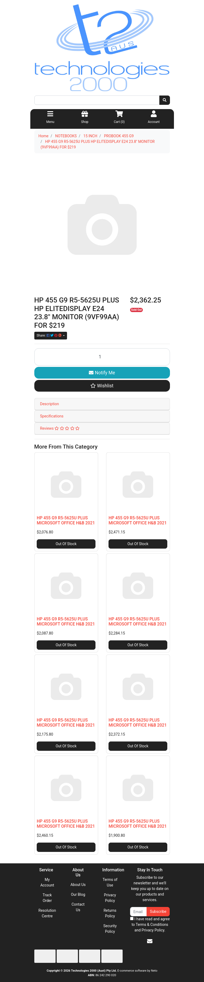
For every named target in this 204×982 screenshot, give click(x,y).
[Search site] (164, 100)
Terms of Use (110, 882)
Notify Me (102, 372)
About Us (78, 884)
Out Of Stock (66, 544)
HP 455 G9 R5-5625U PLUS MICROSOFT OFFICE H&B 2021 (66, 520)
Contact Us (78, 907)
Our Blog (78, 894)
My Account (47, 882)
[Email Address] (138, 911)
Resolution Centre (47, 913)
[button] (102, 386)
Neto (154, 970)
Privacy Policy (110, 898)
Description (49, 404)
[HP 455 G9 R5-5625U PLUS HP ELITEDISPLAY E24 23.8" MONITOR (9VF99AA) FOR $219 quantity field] (102, 357)
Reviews (60, 428)
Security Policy (109, 929)
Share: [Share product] (49, 335)
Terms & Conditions (152, 924)
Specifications (52, 416)
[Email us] (149, 941)
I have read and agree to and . (150, 924)
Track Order (47, 898)
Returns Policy (109, 913)
